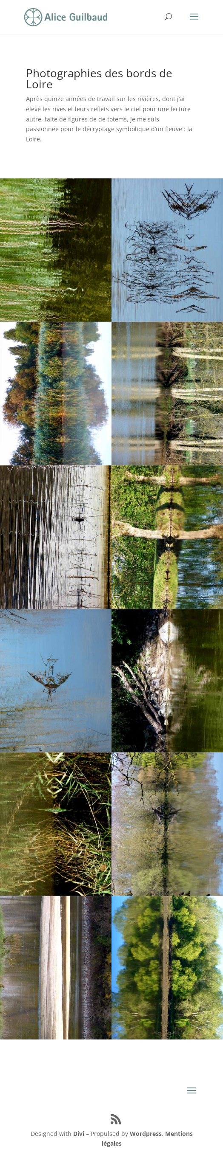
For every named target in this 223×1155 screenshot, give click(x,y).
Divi (78, 1134)
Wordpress (146, 1134)
